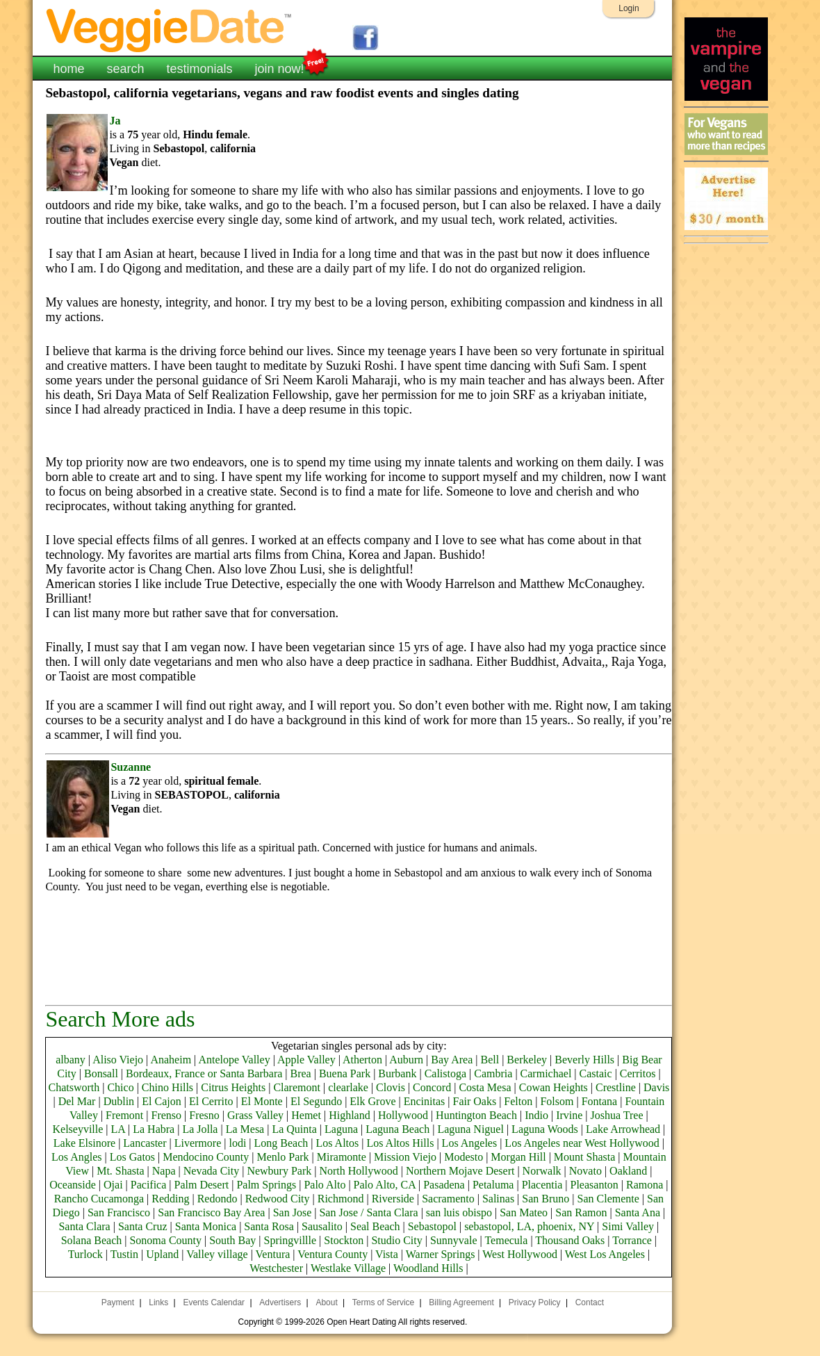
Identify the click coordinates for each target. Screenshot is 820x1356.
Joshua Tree (617, 1115)
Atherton (362, 1059)
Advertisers (280, 1302)
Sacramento (448, 1198)
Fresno (204, 1115)
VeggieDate (169, 30)
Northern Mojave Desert (460, 1171)
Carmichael (546, 1073)
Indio (536, 1115)
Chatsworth (73, 1087)
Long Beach (281, 1143)
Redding (170, 1198)
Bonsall (101, 1073)
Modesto (463, 1157)
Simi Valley (628, 1226)
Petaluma (493, 1185)
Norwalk (542, 1171)
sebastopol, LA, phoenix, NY (529, 1226)
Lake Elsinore (84, 1143)
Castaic (596, 1073)
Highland (349, 1115)
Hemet (306, 1115)
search (125, 69)
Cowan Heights (553, 1087)
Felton (518, 1101)
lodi (237, 1143)
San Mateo (524, 1212)
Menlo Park (282, 1157)
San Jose (292, 1212)
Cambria (493, 1073)
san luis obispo (459, 1212)
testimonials (199, 69)
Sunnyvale (453, 1240)
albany (70, 1059)
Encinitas (424, 1101)
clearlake (348, 1087)
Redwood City (277, 1198)
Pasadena (444, 1185)
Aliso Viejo (117, 1059)
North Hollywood (358, 1171)
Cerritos (638, 1073)
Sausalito (322, 1226)
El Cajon (161, 1101)
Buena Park (344, 1073)
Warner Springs (440, 1254)
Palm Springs (266, 1185)
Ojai (113, 1185)
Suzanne (130, 767)
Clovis (390, 1087)
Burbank (397, 1073)
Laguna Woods (544, 1129)
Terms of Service (383, 1302)
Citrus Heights (233, 1087)
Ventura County (332, 1254)
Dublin (119, 1101)
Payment (117, 1302)
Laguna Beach (397, 1129)
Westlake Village (348, 1268)
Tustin (124, 1254)
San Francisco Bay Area (211, 1212)
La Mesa (245, 1129)
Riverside (393, 1198)
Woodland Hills (428, 1268)
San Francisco (119, 1212)
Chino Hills (167, 1087)
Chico (120, 1087)
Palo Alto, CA (385, 1185)
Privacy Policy (535, 1302)
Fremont (124, 1115)
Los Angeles (470, 1143)
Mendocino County (206, 1157)
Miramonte (341, 1157)
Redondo (217, 1198)
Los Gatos (132, 1157)
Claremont (296, 1087)
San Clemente (608, 1198)
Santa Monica (205, 1226)
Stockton (343, 1240)
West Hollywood (519, 1254)
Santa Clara (84, 1226)
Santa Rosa (269, 1226)
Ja (114, 120)
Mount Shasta (584, 1157)
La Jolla (200, 1129)
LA (118, 1129)
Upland (162, 1254)
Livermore (198, 1143)
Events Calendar (214, 1302)
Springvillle (290, 1240)
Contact (589, 1302)
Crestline (616, 1087)
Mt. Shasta (120, 1171)
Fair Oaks (474, 1101)
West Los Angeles (605, 1254)
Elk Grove (372, 1101)
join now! (279, 67)
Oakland (628, 1171)
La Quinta (294, 1129)
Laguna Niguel (470, 1129)
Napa (164, 1171)
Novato (585, 1171)
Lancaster (144, 1143)
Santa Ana (637, 1212)
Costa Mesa (485, 1087)
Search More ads (120, 1018)
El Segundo (316, 1101)
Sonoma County (165, 1240)
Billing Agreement (461, 1302)
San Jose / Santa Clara (368, 1212)
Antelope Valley (234, 1059)
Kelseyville (77, 1129)
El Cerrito (211, 1101)
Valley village (216, 1254)
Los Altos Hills (400, 1143)
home (68, 69)
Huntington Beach (476, 1115)
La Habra (153, 1129)
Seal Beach (375, 1226)
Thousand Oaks (570, 1240)
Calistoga (445, 1073)
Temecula (505, 1240)
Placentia (542, 1185)
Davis (656, 1087)
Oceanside (72, 1185)
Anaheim (170, 1059)
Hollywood (403, 1115)
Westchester (276, 1268)
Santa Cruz (142, 1226)
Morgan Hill (518, 1157)
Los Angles (76, 1157)
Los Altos (337, 1143)
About (326, 1302)
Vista (386, 1254)
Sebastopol (432, 1226)
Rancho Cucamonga (99, 1198)
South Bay (232, 1240)
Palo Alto (324, 1185)
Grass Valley (255, 1115)
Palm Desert (201, 1185)
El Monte (262, 1101)
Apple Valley (306, 1059)
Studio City (396, 1240)
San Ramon (581, 1212)
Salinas (498, 1198)
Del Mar (77, 1101)
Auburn (406, 1059)
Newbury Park (279, 1171)
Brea (300, 1073)
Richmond (341, 1198)
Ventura (273, 1254)
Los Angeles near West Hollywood (582, 1143)
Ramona (644, 1185)
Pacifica (149, 1185)
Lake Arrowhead (623, 1129)
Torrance (632, 1240)
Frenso (166, 1115)
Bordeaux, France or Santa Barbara (204, 1073)
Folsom (556, 1101)
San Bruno (545, 1198)
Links (158, 1302)
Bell (489, 1059)
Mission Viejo (405, 1157)
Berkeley (527, 1059)
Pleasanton (594, 1185)
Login (628, 8)
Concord (432, 1087)
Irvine (569, 1115)
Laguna (341, 1129)
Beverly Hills (584, 1059)
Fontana (600, 1101)
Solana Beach (91, 1240)
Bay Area (452, 1059)
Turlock (85, 1254)
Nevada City (211, 1171)
